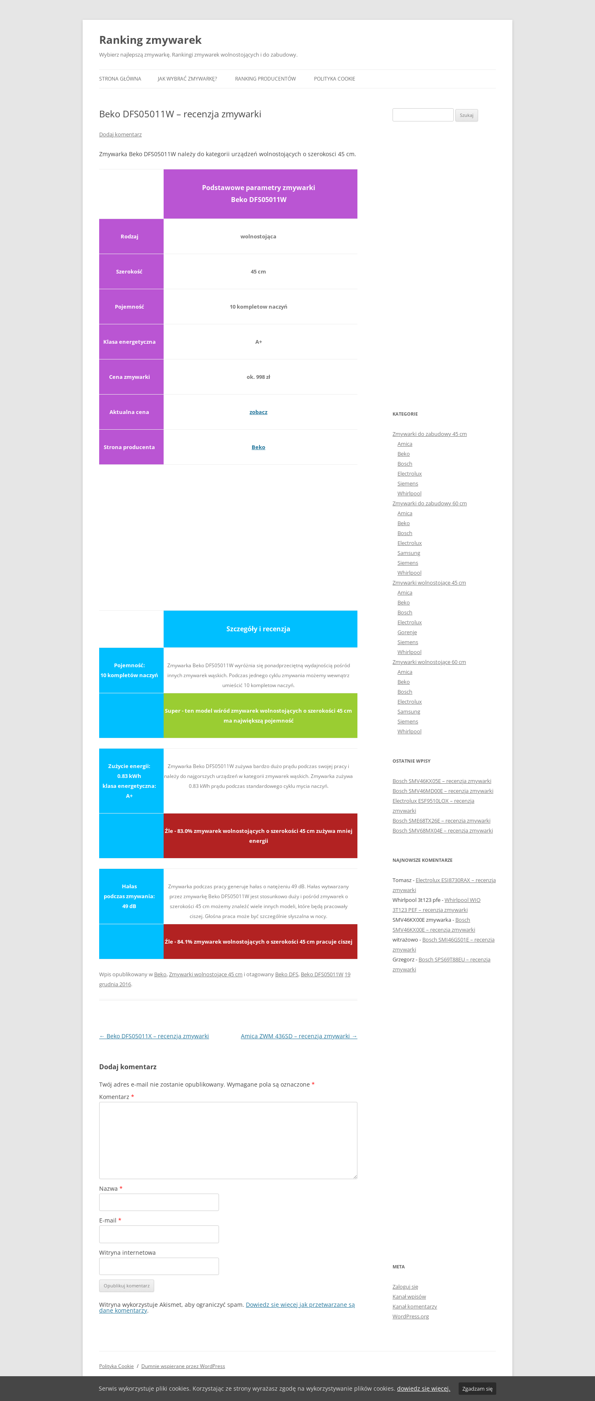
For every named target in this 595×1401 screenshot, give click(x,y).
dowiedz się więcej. (423, 1388)
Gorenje (407, 632)
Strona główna (120, 78)
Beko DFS (286, 974)
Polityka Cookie (334, 78)
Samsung (408, 553)
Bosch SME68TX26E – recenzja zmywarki (441, 820)
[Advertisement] (228, 532)
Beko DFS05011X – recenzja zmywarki (154, 1036)
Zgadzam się (477, 1388)
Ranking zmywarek (150, 39)
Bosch (404, 463)
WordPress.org (411, 1316)
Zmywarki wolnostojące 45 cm (206, 974)
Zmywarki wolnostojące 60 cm (429, 662)
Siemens (407, 483)
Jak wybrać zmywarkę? (187, 78)
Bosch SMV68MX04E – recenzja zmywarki (443, 830)
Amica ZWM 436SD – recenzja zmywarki (299, 1036)
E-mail (110, 1220)
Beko (258, 447)
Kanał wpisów (409, 1296)
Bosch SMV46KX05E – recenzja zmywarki (442, 781)
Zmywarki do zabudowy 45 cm (430, 434)
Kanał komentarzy (415, 1306)
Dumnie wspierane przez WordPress (183, 1366)
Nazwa (111, 1188)
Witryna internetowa (127, 1252)
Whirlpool (409, 493)
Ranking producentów (265, 78)
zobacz (258, 412)
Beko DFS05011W (322, 974)
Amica (404, 443)
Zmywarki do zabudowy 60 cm (430, 503)
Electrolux (409, 473)
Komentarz (116, 1097)
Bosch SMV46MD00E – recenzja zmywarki (443, 790)
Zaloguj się (405, 1286)
